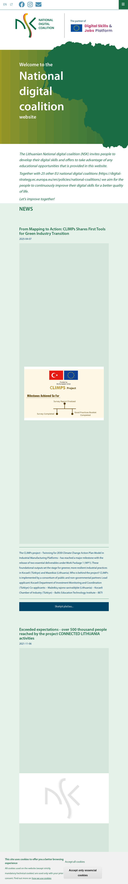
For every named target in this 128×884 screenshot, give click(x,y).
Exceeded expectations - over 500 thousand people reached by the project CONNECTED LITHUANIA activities (63, 634)
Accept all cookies (75, 863)
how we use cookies (41, 880)
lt (11, 4)
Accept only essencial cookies (83, 874)
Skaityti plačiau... (64, 606)
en (5, 4)
